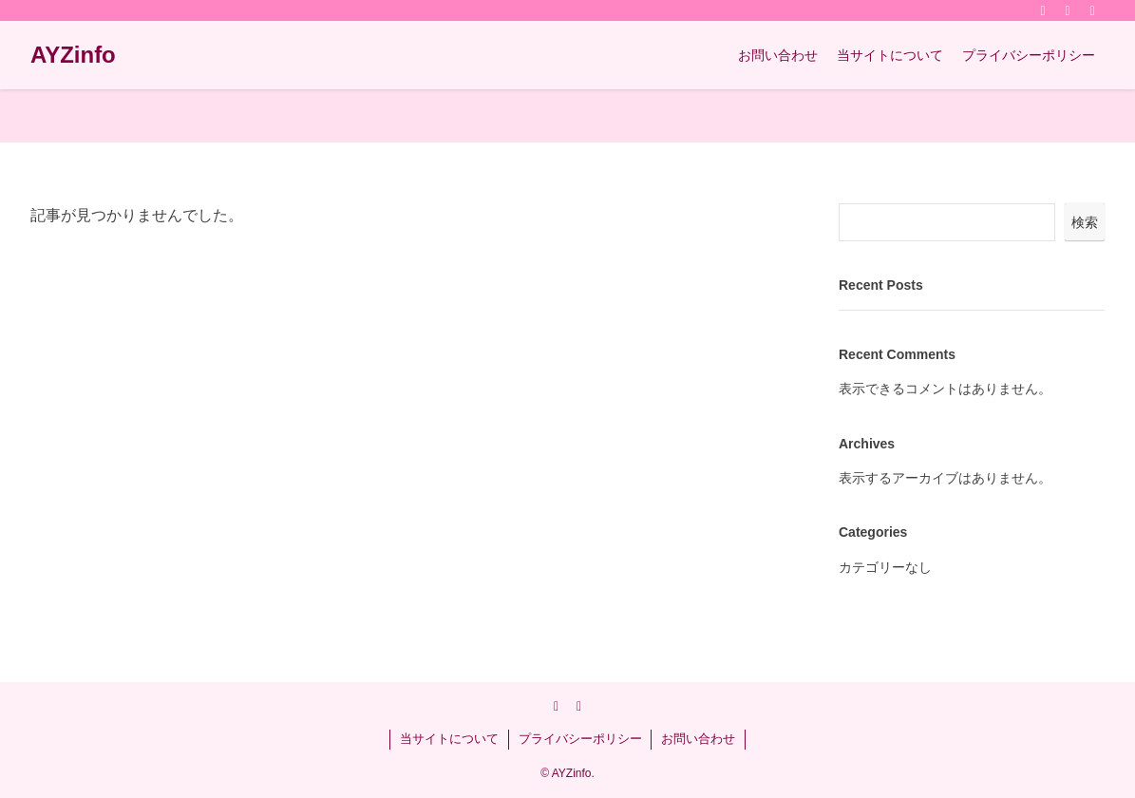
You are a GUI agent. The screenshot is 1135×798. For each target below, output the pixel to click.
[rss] (1067, 10)
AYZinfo (73, 55)
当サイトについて (449, 739)
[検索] (1092, 10)
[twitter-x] (1043, 10)
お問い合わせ (698, 739)
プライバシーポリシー (580, 739)
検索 (1084, 222)
